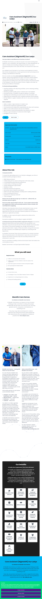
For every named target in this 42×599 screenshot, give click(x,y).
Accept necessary (21, 590)
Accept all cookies (21, 596)
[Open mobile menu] (39, 0)
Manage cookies (21, 593)
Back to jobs (14, 117)
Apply (5, 117)
